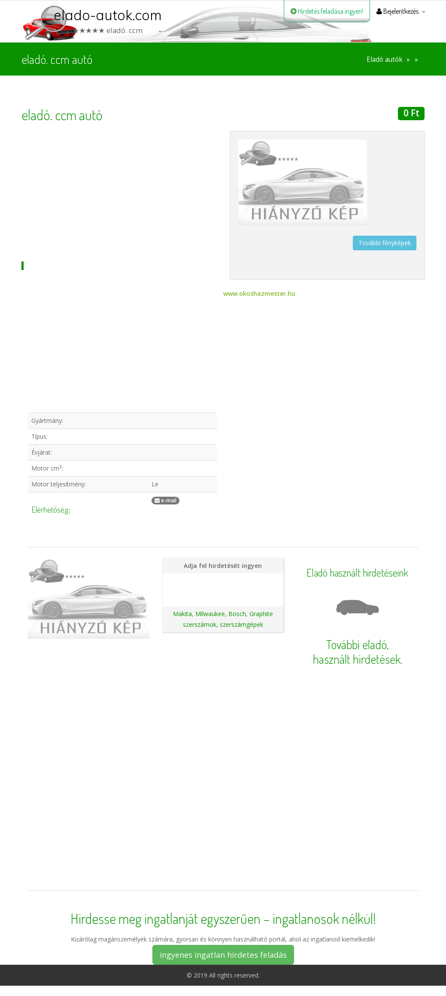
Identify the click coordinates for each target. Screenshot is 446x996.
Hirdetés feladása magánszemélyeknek (225, 580)
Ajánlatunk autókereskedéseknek (223, 595)
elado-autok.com (108, 15)
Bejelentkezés (397, 11)
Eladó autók (385, 59)
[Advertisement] (119, 191)
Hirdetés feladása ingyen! (327, 11)
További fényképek (384, 243)
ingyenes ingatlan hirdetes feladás (223, 955)
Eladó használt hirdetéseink (357, 572)
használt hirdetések (356, 659)
